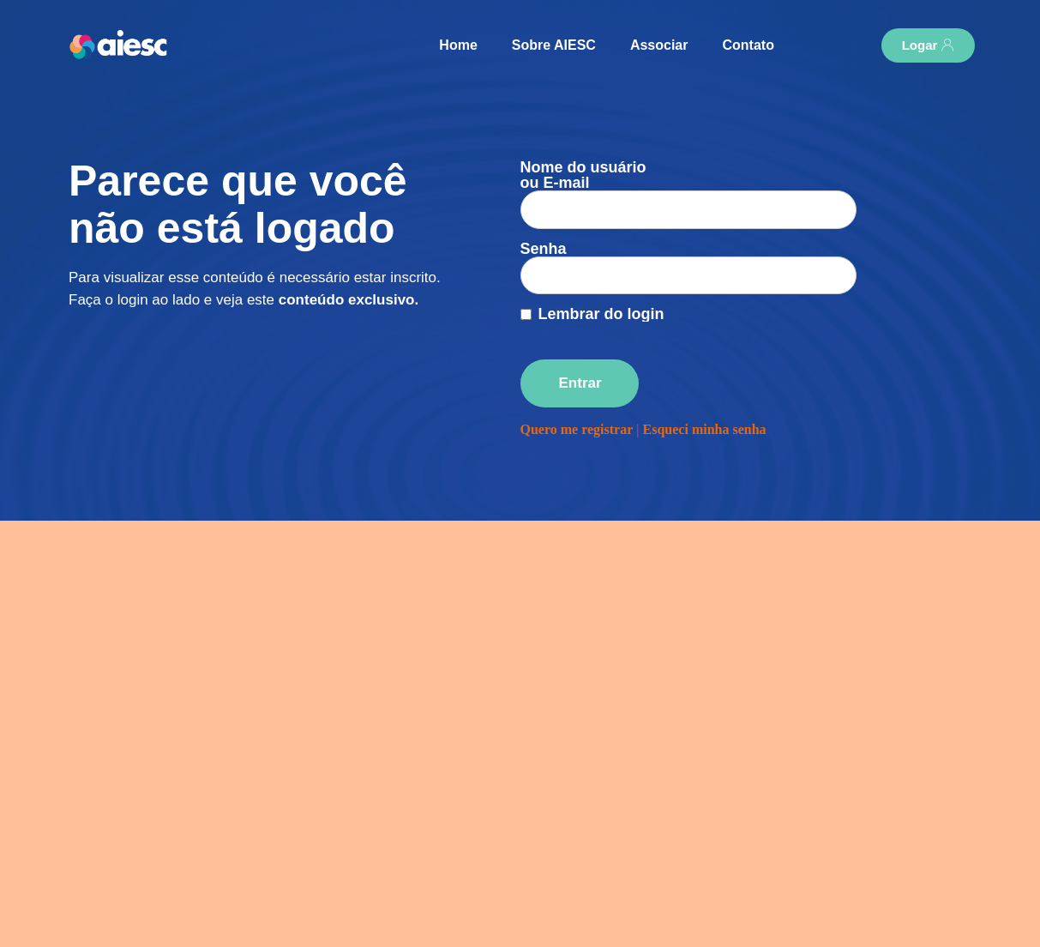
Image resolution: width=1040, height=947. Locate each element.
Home (458, 45)
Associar (659, 45)
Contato (747, 45)
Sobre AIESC (554, 45)
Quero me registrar (577, 383)
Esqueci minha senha (704, 383)
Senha (543, 218)
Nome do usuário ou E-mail (583, 175)
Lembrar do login (601, 267)
